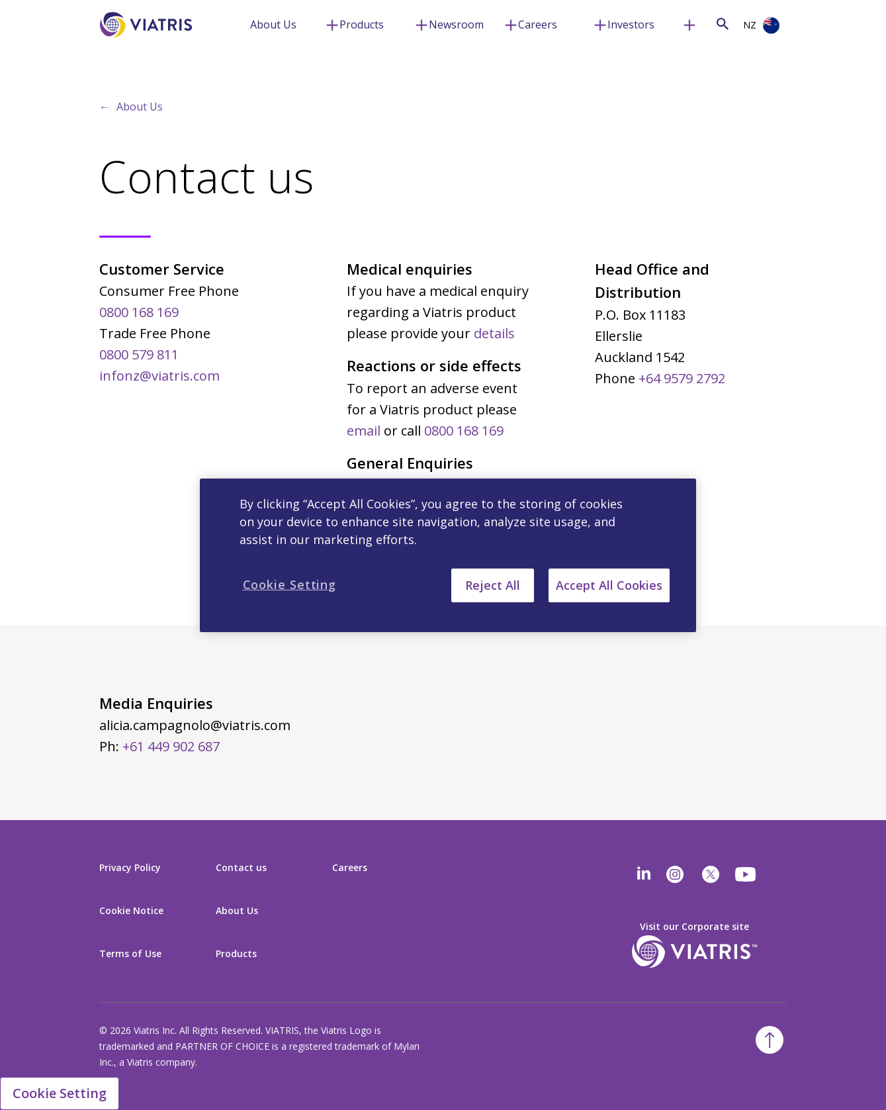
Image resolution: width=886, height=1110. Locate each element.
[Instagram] (675, 874)
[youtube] (746, 874)
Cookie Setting (60, 1093)
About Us (273, 24)
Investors (630, 24)
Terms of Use (130, 953)
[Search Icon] (722, 23)
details (494, 333)
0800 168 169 (139, 312)
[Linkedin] (643, 874)
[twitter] (710, 874)
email (363, 430)
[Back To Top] (769, 1040)
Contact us (241, 867)
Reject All (492, 584)
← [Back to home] (104, 106)
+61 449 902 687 (171, 746)
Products (361, 24)
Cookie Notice (131, 910)
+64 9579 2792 (682, 378)
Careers (537, 24)
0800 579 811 (139, 354)
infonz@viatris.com (159, 376)
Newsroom (456, 24)
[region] (448, 554)
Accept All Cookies (609, 584)
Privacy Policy (130, 867)
